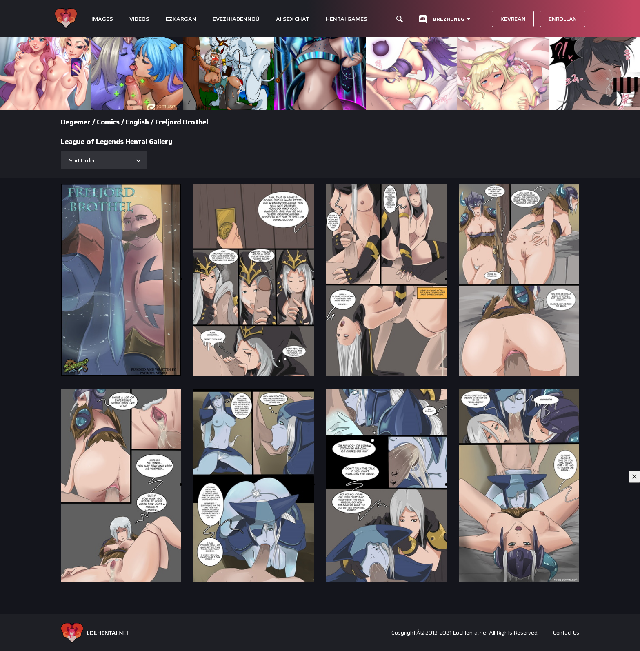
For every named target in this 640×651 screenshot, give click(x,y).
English (137, 122)
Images (102, 19)
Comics (108, 122)
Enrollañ (563, 18)
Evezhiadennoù (236, 19)
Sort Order (82, 160)
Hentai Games (346, 19)
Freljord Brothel (181, 122)
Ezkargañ (181, 19)
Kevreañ (512, 18)
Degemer (76, 122)
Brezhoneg (448, 19)
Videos (139, 19)
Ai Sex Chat (292, 19)
